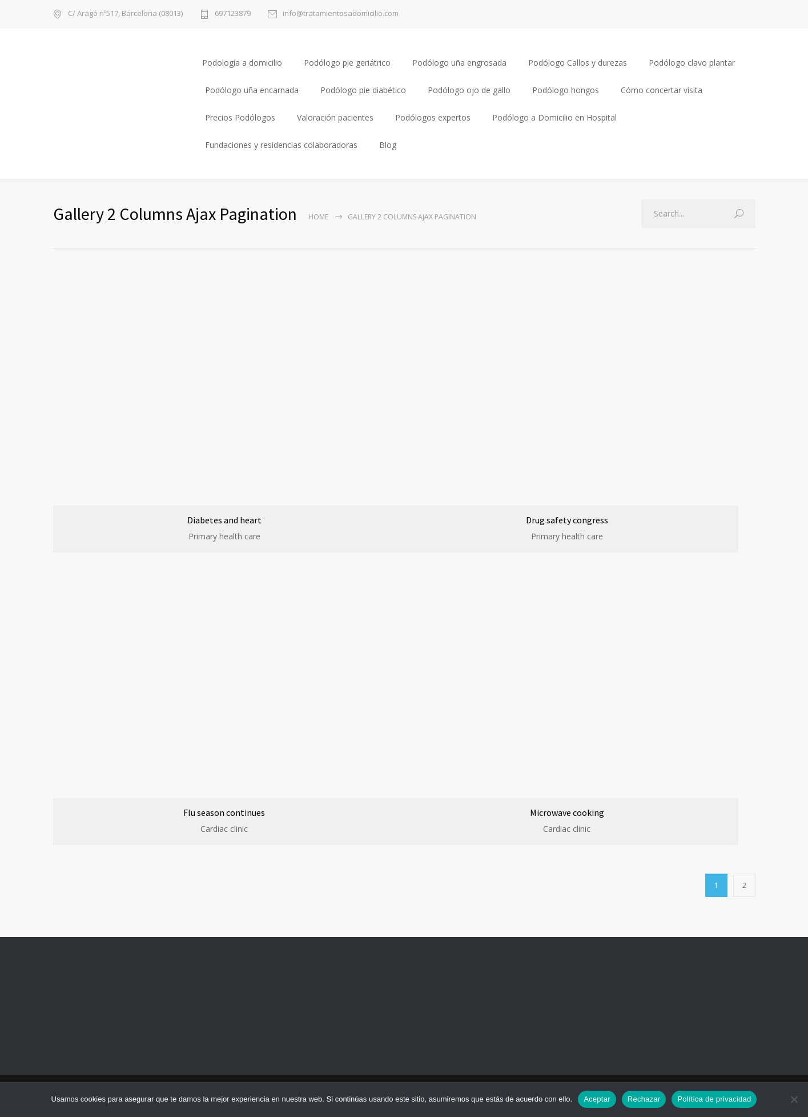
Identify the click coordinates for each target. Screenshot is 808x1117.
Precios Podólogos (240, 117)
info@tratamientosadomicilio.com (341, 14)
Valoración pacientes (335, 117)
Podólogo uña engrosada (459, 62)
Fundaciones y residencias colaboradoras (281, 144)
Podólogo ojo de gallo (469, 90)
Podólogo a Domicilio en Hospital (554, 117)
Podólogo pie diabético (363, 90)
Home (318, 217)
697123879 (233, 14)
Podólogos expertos (433, 117)
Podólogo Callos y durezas (577, 62)
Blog (387, 144)
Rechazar (644, 1099)
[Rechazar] (793, 1099)
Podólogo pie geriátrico (347, 62)
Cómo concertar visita (661, 90)
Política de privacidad (714, 1099)
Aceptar (597, 1099)
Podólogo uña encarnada (252, 90)
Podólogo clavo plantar (692, 62)
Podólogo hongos (565, 90)
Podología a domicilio (242, 62)
